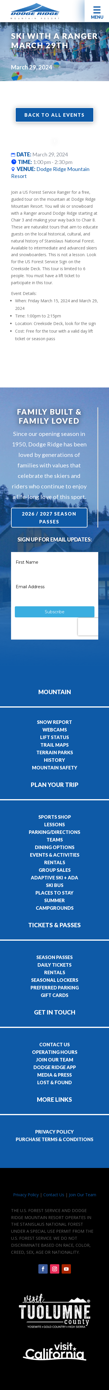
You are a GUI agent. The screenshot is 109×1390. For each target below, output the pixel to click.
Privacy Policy (26, 1194)
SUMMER (54, 900)
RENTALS (54, 862)
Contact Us (53, 1194)
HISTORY (54, 760)
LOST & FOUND (54, 1082)
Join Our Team (82, 1194)
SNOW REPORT (54, 722)
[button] (97, 11)
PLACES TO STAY (54, 892)
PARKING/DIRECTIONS (54, 832)
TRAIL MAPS (54, 745)
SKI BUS (54, 885)
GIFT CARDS (54, 995)
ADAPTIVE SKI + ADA (54, 877)
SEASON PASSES (54, 957)
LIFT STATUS (54, 737)
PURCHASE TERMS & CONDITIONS (54, 1139)
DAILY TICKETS (54, 965)
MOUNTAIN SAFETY (54, 767)
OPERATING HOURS (54, 1052)
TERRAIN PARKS (54, 752)
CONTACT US (54, 1044)
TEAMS (55, 839)
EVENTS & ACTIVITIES (54, 855)
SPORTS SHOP (54, 817)
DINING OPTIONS (54, 847)
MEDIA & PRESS (54, 1075)
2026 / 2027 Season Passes (50, 517)
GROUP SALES (55, 870)
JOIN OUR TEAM (54, 1059)
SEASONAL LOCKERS (54, 980)
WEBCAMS (54, 729)
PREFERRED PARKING (55, 987)
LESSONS (54, 824)
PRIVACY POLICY (54, 1131)
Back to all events (54, 115)
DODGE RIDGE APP (54, 1067)
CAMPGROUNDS (55, 908)
